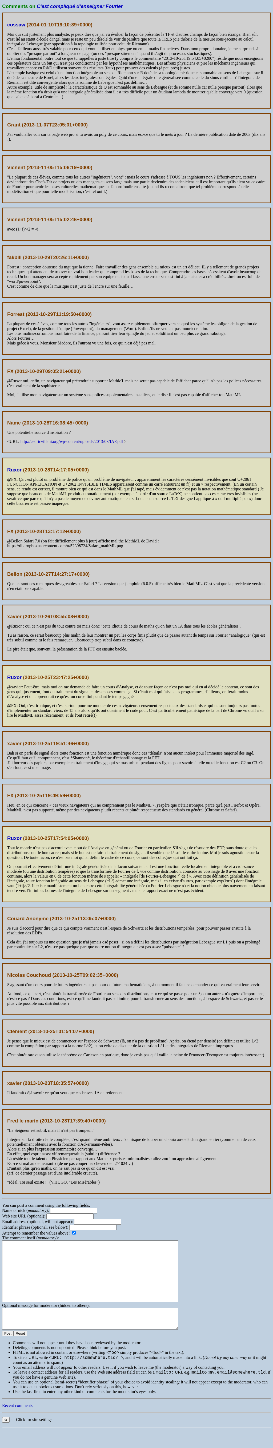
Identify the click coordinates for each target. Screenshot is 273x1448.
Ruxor (14, 470)
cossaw (16, 24)
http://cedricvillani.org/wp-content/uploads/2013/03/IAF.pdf (71, 441)
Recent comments (17, 1424)
